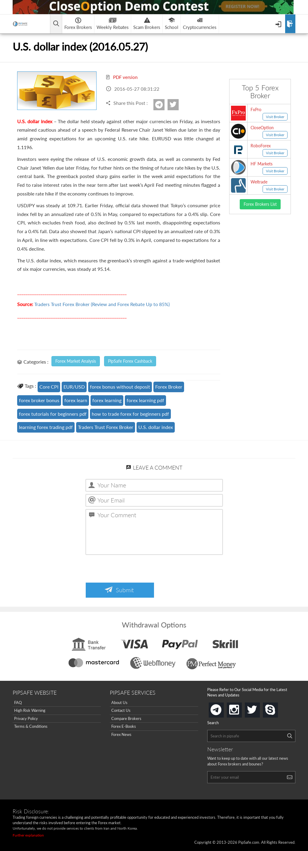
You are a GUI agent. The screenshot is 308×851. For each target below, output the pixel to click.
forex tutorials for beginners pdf (53, 414)
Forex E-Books (123, 726)
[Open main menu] (56, 23)
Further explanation (28, 835)
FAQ (18, 702)
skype (277, 708)
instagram (240, 708)
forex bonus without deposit (120, 387)
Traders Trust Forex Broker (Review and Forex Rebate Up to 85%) (102, 304)
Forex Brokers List (260, 204)
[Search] (289, 736)
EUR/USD (74, 387)
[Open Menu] (279, 23)
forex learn (75, 400)
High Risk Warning (29, 710)
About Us (119, 702)
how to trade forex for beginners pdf (130, 414)
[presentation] (131, 569)
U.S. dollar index (155, 427)
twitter (178, 104)
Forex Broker (168, 387)
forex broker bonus (39, 400)
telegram (222, 709)
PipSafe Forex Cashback (130, 361)
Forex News (121, 734)
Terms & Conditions (31, 726)
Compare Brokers (126, 718)
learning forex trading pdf (46, 427)
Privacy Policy (26, 718)
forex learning (107, 400)
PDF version (121, 77)
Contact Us (121, 710)
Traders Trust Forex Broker (105, 427)
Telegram (164, 106)
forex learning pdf (145, 400)
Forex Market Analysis (75, 361)
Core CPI (48, 387)
